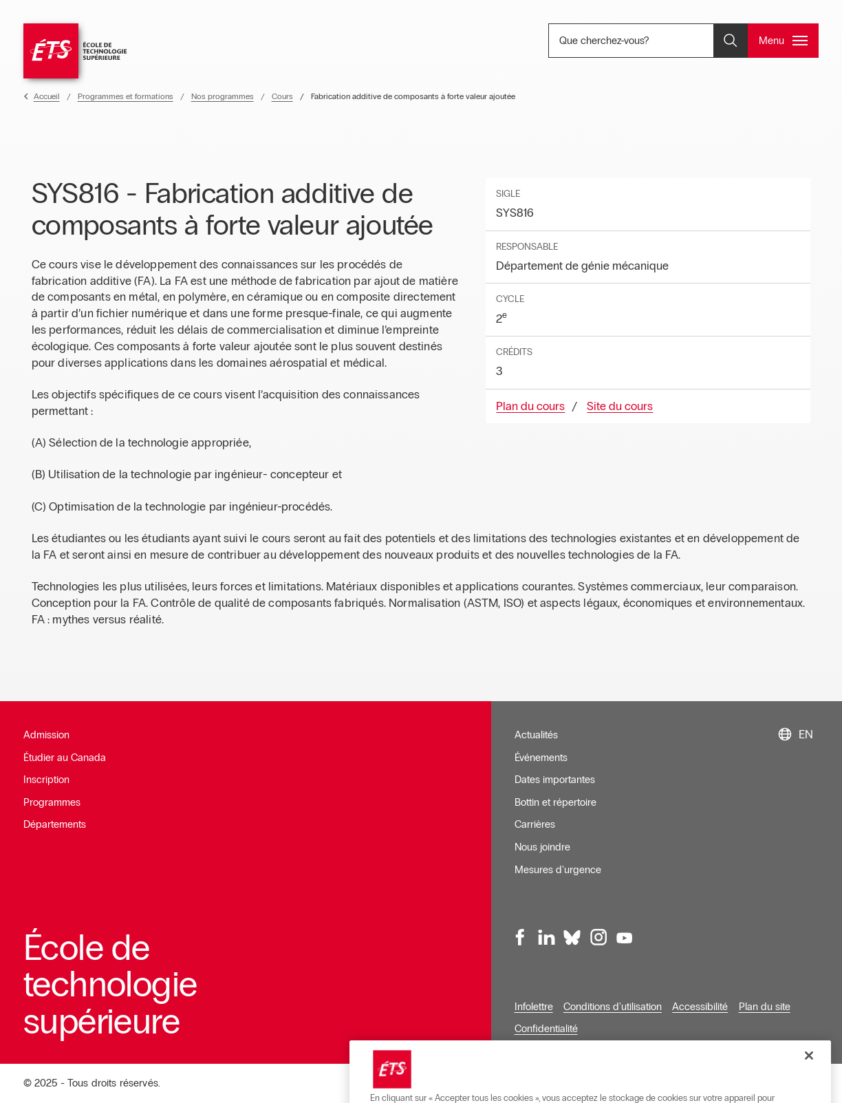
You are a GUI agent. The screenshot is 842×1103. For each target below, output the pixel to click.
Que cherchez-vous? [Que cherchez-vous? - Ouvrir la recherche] (649, 40)
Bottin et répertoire (555, 802)
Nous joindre (542, 847)
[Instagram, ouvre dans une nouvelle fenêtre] (598, 938)
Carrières (535, 824)
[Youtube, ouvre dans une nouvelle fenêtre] (624, 938)
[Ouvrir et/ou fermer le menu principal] (783, 40)
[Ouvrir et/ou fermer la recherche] (730, 40)
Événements (541, 757)
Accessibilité (700, 1006)
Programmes (51, 802)
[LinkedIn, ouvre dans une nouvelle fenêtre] (547, 938)
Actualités (536, 735)
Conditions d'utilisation (612, 1006)
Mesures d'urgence (558, 870)
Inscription (46, 779)
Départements (54, 824)
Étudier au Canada (64, 757)
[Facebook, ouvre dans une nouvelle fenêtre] (521, 938)
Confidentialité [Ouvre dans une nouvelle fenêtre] (546, 1028)
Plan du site (764, 1006)
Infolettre (534, 1006)
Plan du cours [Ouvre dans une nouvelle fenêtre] (530, 406)
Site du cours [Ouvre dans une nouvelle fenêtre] (620, 406)
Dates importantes (555, 779)
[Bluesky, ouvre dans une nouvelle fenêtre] (572, 938)
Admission (46, 735)
